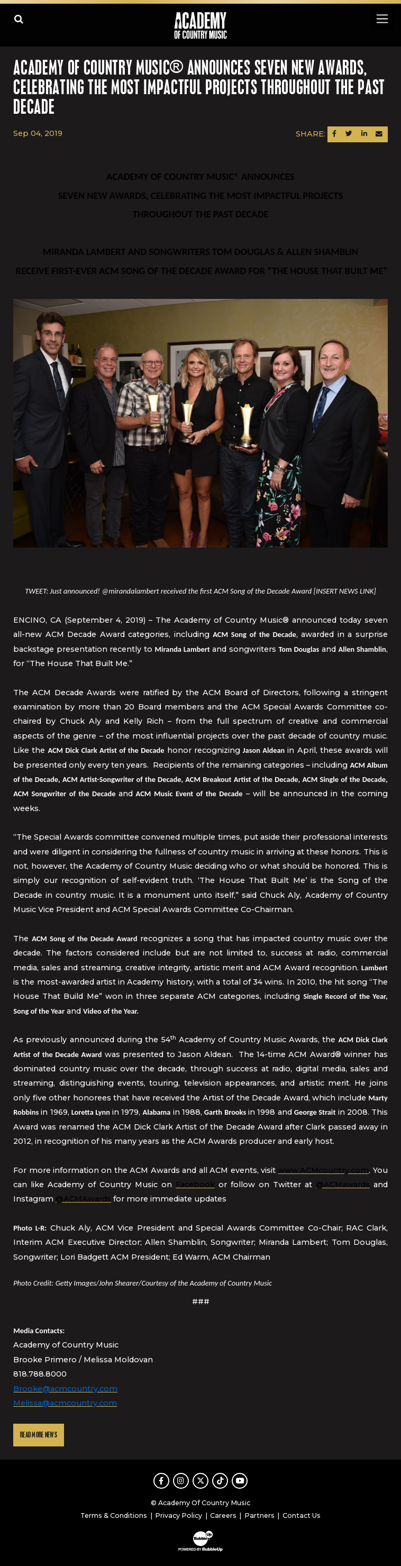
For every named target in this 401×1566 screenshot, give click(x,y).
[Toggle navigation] (381, 18)
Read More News (38, 1435)
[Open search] (18, 18)
